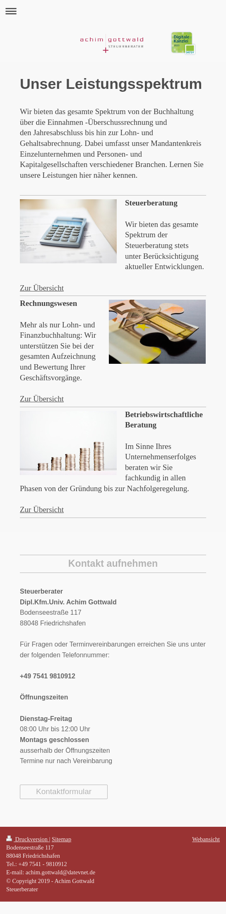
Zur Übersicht (42, 288)
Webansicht (206, 839)
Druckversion (27, 839)
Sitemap (61, 839)
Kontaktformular (63, 791)
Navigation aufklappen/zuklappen (113, 11)
